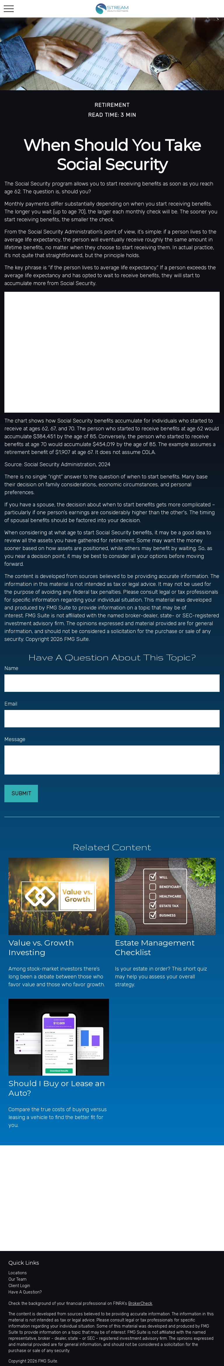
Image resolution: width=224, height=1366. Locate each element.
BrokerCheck (140, 1303)
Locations (17, 1272)
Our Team (17, 1279)
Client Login (19, 1285)
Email (10, 704)
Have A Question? (25, 1292)
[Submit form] (21, 793)
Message (14, 739)
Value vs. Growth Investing (41, 947)
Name (11, 668)
